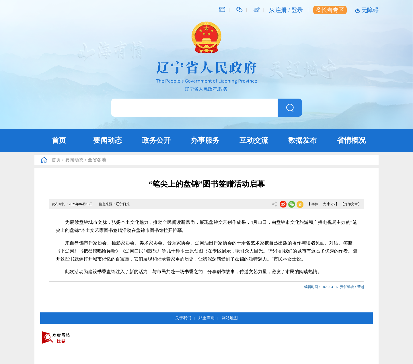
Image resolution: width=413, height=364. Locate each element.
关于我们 (183, 318)
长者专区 (330, 10)
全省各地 (97, 159)
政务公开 (156, 140)
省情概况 (351, 140)
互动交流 (253, 140)
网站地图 (230, 318)
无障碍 (370, 10)
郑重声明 (206, 318)
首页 (59, 140)
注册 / (283, 10)
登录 (297, 10)
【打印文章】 (351, 204)
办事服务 (205, 140)
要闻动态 (107, 140)
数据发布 (302, 140)
